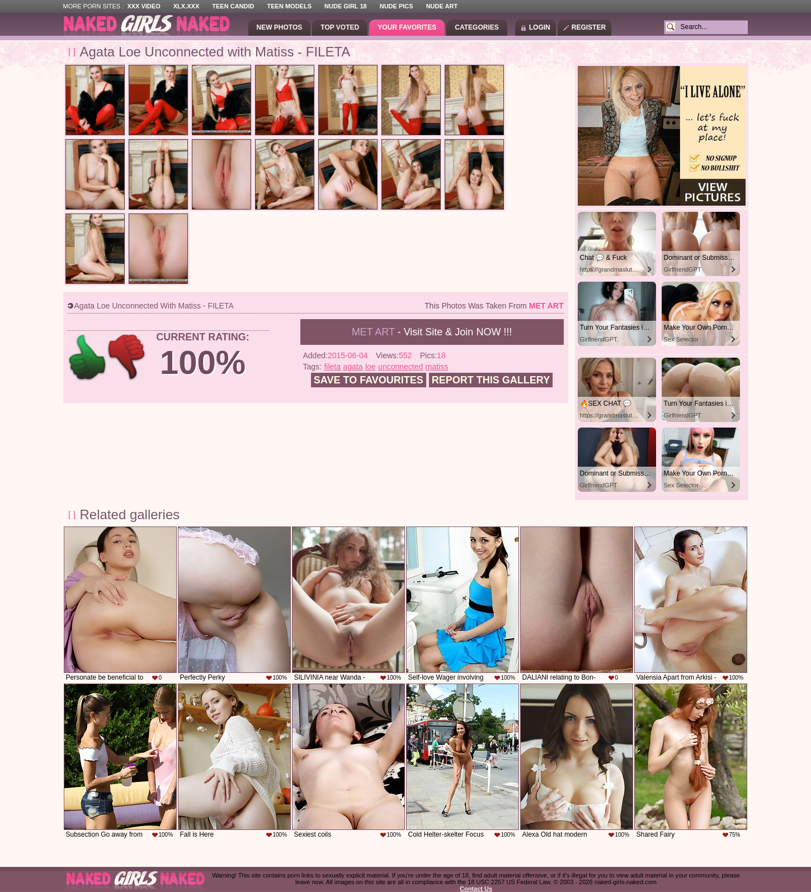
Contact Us (476, 888)
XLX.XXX (186, 6)
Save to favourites (368, 380)
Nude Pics (396, 6)
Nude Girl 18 (345, 6)
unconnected (400, 366)
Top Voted (339, 27)
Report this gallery (491, 380)
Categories (476, 27)
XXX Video (143, 6)
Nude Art (442, 6)
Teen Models (289, 6)
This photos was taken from (494, 305)
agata (352, 366)
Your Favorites (407, 27)
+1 (87, 357)
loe (370, 366)
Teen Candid (233, 6)
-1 (127, 357)
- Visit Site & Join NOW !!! (432, 332)
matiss (437, 366)
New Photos (280, 27)
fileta (332, 366)
